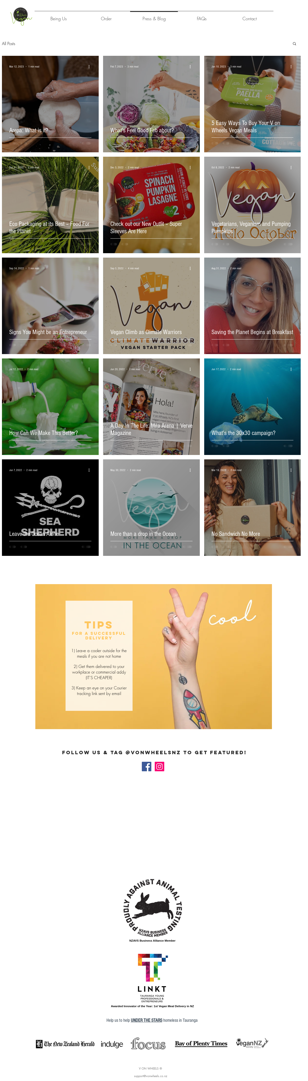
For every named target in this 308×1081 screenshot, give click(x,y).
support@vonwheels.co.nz (150, 1076)
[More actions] (91, 66)
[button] (294, 44)
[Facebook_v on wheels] (146, 766)
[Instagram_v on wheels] (159, 766)
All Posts (8, 43)
